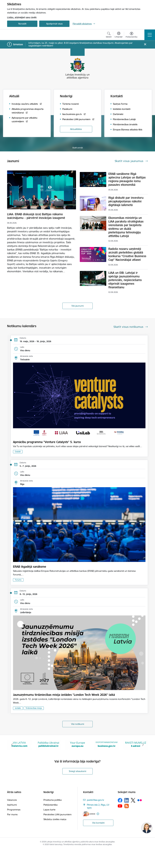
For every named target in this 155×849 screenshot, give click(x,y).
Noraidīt (22, 23)
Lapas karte (49, 809)
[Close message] (145, 44)
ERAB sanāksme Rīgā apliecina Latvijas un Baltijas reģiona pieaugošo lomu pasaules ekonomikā (127, 179)
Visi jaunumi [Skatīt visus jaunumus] (77, 305)
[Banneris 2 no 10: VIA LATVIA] (48, 744)
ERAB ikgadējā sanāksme (29, 566)
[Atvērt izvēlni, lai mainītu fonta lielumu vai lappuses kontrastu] (131, 35)
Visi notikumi (77, 724)
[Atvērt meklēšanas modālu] (108, 35)
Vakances (12, 799)
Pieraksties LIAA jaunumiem (57, 814)
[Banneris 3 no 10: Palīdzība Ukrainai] (77, 744)
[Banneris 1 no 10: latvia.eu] (19, 744)
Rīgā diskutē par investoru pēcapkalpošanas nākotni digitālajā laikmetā (125, 201)
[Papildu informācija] (98, 814)
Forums (18, 580)
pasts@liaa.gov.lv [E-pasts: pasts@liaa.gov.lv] (95, 799)
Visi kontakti (98, 822)
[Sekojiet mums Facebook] (120, 800)
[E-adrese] (89, 813)
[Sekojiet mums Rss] (126, 806)
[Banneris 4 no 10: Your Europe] (106, 744)
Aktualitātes (76, 129)
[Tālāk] (143, 745)
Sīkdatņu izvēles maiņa (54, 819)
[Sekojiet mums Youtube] (120, 806)
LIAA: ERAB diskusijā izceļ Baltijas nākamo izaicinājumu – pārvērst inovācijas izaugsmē (36, 216)
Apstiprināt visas (54, 23)
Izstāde (18, 708)
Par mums (12, 814)
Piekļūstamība (50, 804)
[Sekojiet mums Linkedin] (126, 800)
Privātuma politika (52, 799)
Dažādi (18, 451)
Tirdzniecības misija (34, 708)
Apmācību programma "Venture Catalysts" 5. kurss (47, 442)
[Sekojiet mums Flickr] (139, 800)
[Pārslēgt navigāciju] (149, 34)
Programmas (13, 809)
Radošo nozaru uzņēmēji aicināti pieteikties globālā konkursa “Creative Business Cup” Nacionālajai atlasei (127, 254)
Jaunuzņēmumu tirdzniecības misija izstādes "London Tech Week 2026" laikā (64, 695)
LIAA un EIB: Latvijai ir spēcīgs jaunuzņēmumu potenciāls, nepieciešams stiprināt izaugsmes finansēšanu (125, 280)
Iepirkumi (12, 804)
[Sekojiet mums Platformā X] (133, 800)
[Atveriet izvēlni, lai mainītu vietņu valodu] (118, 35)
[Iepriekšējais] (12, 745)
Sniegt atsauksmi (77, 771)
